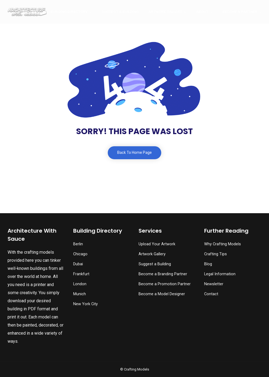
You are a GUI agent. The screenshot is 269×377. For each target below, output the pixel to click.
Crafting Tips (215, 254)
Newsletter (213, 284)
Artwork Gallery (165, 12)
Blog (208, 264)
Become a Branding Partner (163, 274)
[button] (16, 362)
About (202, 12)
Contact (211, 294)
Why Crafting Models (222, 244)
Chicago (80, 254)
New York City (85, 304)
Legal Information (220, 274)
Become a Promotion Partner (165, 284)
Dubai (78, 264)
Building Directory (69, 12)
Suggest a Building (120, 12)
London (79, 284)
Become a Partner (239, 12)
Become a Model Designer (162, 294)
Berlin (78, 244)
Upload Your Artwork (157, 244)
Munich (79, 294)
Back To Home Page (134, 152)
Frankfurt (81, 274)
